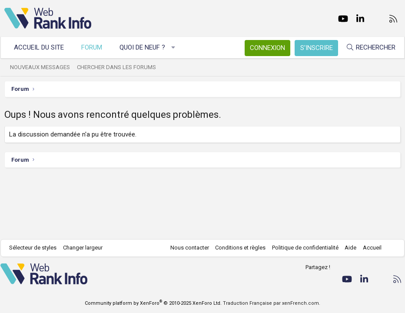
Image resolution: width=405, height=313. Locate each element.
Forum (95, 47)
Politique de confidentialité (301, 247)
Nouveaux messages (44, 67)
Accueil (368, 247)
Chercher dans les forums (120, 67)
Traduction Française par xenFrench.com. (271, 303)
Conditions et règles (236, 247)
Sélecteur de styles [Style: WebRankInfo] (36, 247)
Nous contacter (185, 247)
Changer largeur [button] (86, 247)
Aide (346, 247)
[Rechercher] (367, 47)
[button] (177, 47)
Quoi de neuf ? (146, 47)
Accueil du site (43, 47)
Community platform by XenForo (153, 303)
